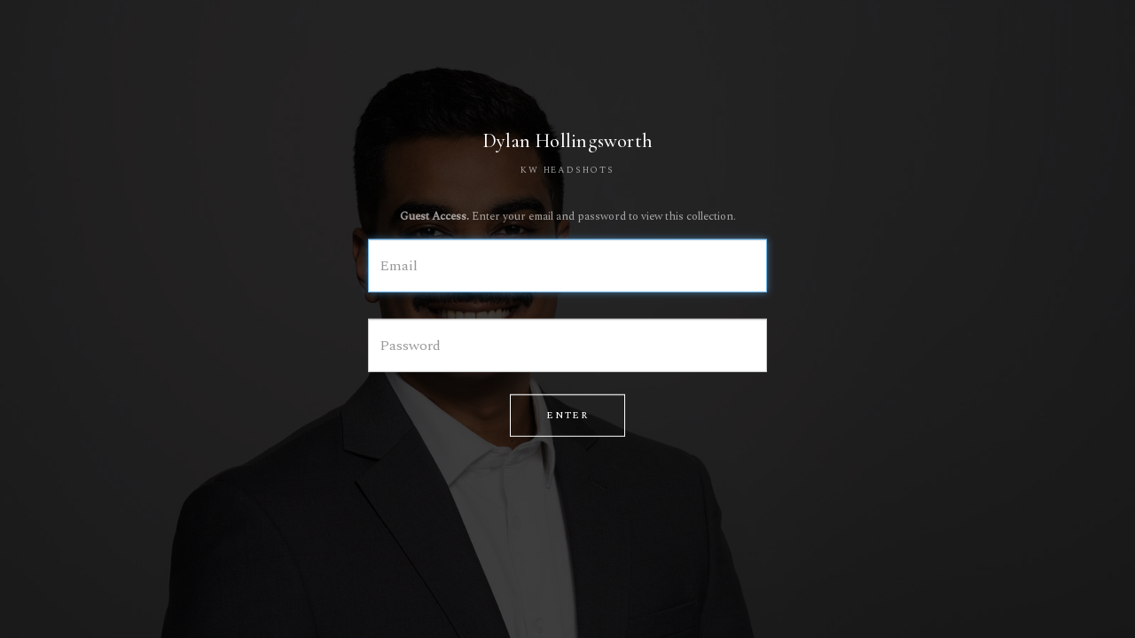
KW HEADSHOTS (567, 169)
